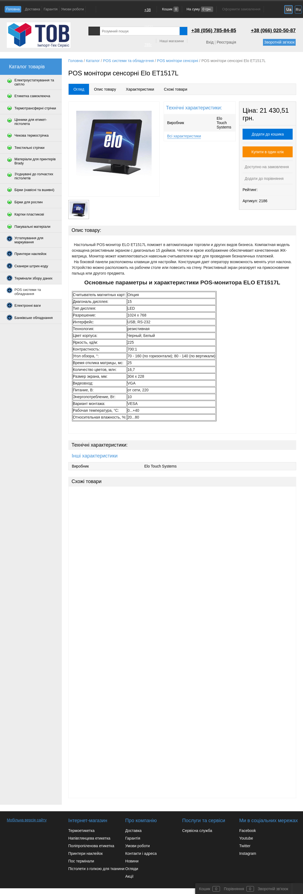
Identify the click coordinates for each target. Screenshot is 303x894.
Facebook (247, 830)
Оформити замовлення (241, 9)
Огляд (79, 89)
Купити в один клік (268, 152)
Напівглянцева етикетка (89, 838)
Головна (13, 9)
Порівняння (234, 889)
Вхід (209, 42)
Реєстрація (226, 42)
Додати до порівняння (264, 178)
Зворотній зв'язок (279, 42)
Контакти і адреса (141, 853)
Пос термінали (81, 861)
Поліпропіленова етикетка (91, 846)
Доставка (32, 9)
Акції (129, 876)
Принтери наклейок (85, 853)
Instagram (247, 853)
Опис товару (105, 89)
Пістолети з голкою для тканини (96, 869)
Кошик (170, 9)
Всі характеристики (184, 136)
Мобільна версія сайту (27, 820)
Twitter (244, 846)
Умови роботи (72, 9)
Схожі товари (175, 89)
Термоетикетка (81, 830)
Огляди (131, 869)
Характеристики (140, 89)
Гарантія (50, 9)
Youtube (246, 838)
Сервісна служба (197, 830)
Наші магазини (172, 41)
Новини (132, 861)
